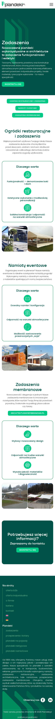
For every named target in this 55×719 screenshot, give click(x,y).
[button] (4, 239)
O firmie (10, 600)
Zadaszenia (12, 630)
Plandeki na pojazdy (17, 640)
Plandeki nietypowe (16, 645)
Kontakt (10, 610)
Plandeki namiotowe (17, 650)
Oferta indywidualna (17, 595)
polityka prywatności (27, 717)
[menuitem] (28, 615)
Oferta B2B (11, 590)
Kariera (9, 605)
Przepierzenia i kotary (17, 635)
